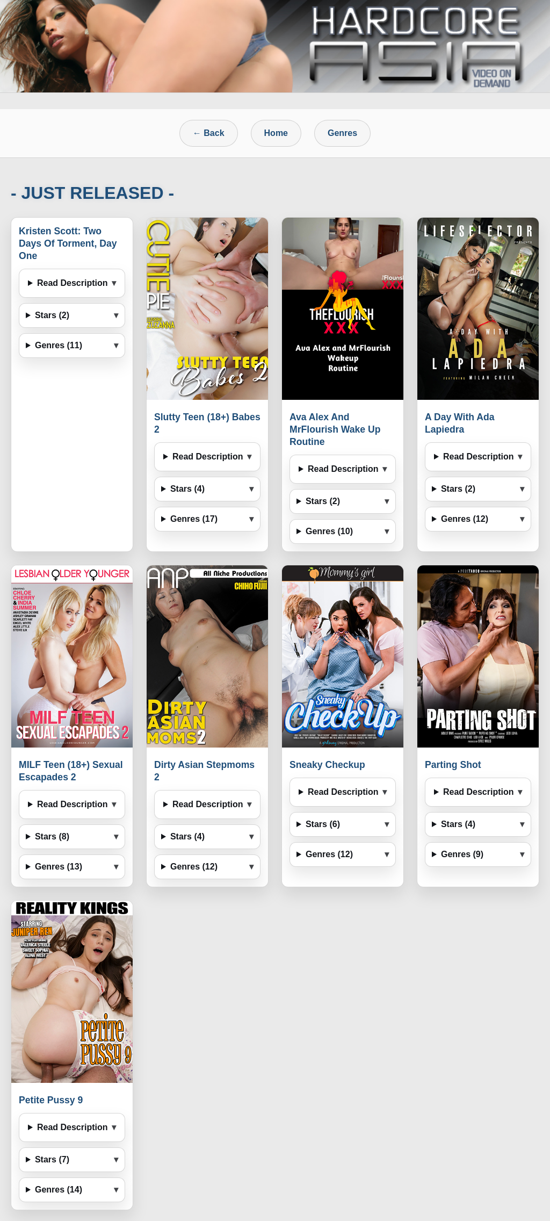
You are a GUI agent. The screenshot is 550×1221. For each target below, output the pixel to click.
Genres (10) (329, 531)
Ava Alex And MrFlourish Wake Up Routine (335, 429)
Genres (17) (194, 518)
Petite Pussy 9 (51, 1100)
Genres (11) (58, 345)
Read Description (72, 283)
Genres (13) (58, 866)
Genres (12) (464, 518)
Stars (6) (323, 824)
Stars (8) (52, 836)
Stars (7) (52, 1159)
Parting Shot (453, 764)
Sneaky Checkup (327, 764)
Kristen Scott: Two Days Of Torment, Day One (68, 243)
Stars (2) (52, 315)
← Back (209, 133)
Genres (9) (462, 854)
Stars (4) (187, 488)
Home (276, 133)
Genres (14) (58, 1189)
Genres (342, 133)
